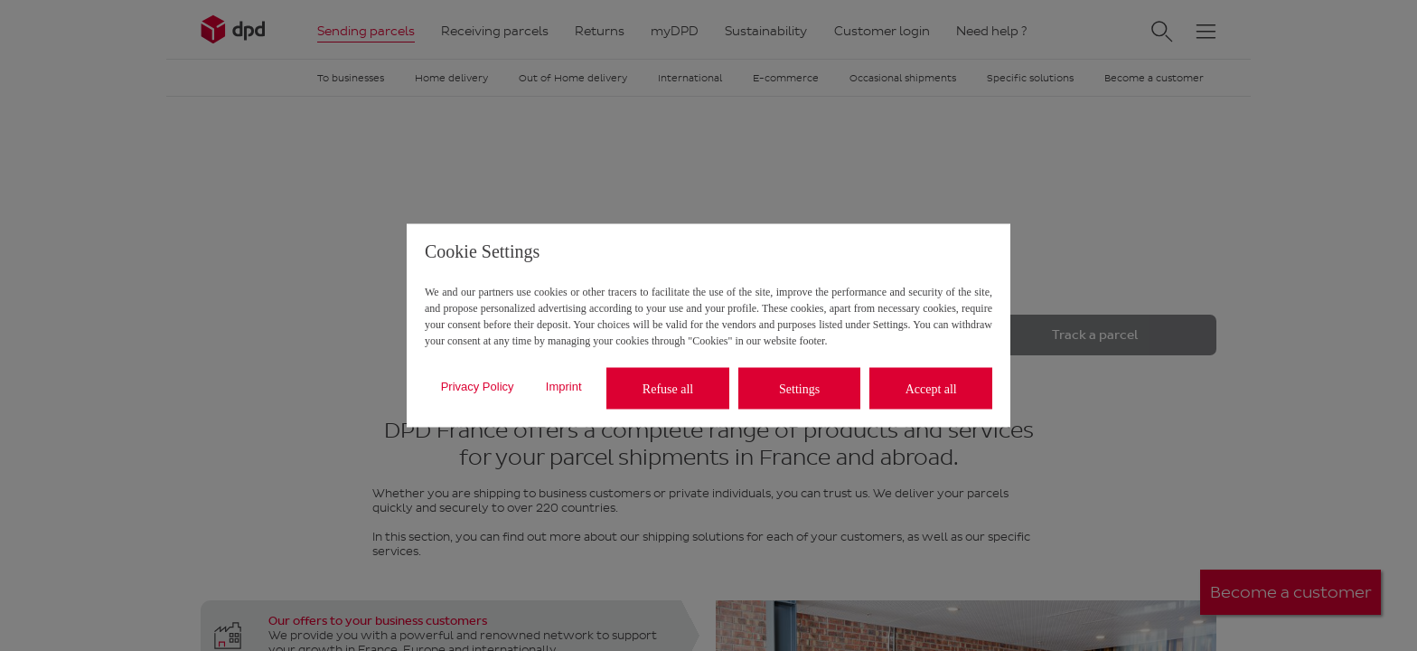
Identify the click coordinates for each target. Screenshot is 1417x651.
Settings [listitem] (799, 388)
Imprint (564, 385)
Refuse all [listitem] (668, 388)
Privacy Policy (477, 385)
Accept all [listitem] (931, 388)
